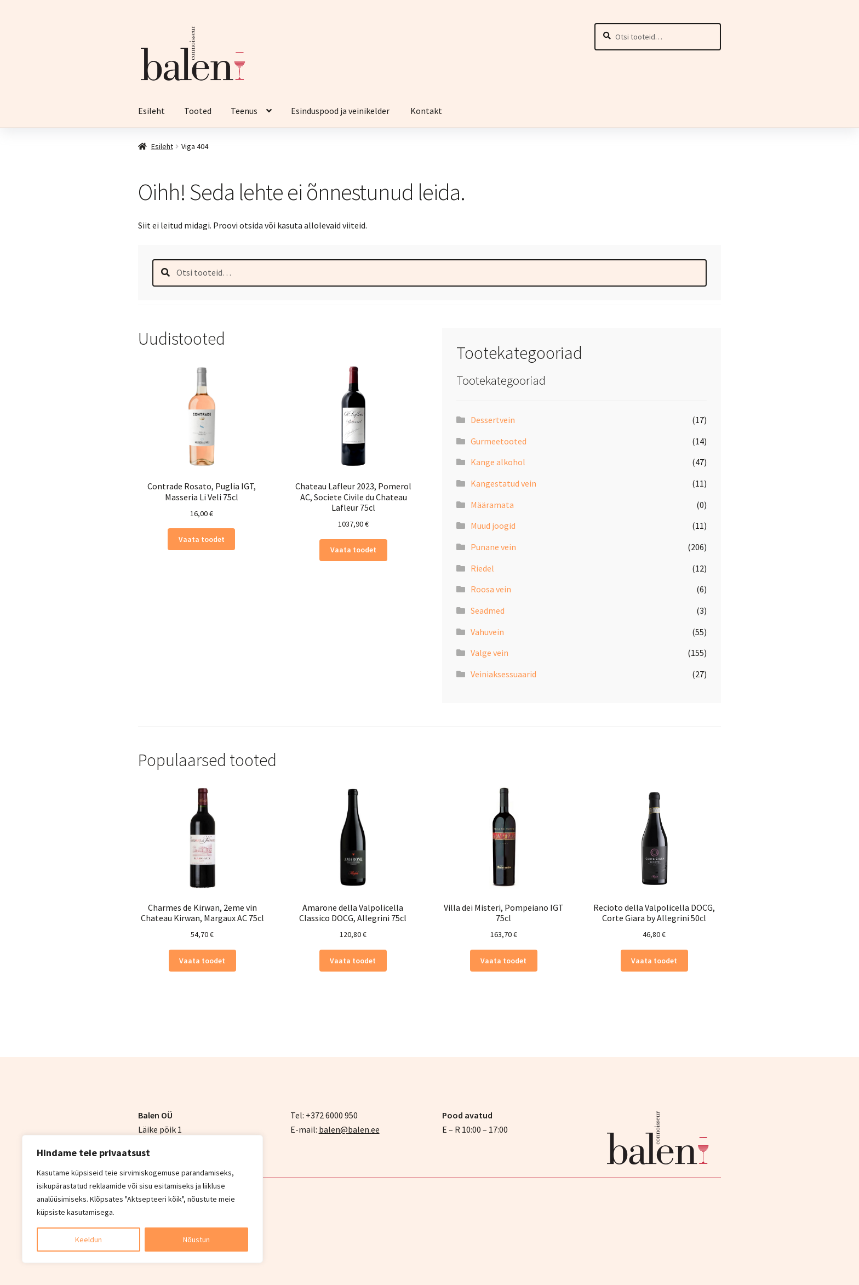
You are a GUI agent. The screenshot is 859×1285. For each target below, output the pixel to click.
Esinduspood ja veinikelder (341, 110)
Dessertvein (493, 419)
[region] (142, 1199)
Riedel (482, 568)
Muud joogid (493, 525)
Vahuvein (487, 631)
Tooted (197, 110)
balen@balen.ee (349, 1129)
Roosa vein (491, 589)
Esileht (151, 110)
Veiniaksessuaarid (503, 674)
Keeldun (88, 1239)
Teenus (244, 110)
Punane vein (493, 546)
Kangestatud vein (503, 483)
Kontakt (426, 110)
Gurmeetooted (498, 441)
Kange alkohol (498, 461)
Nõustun (196, 1239)
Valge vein (489, 652)
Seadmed (488, 610)
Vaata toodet (202, 539)
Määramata (492, 504)
